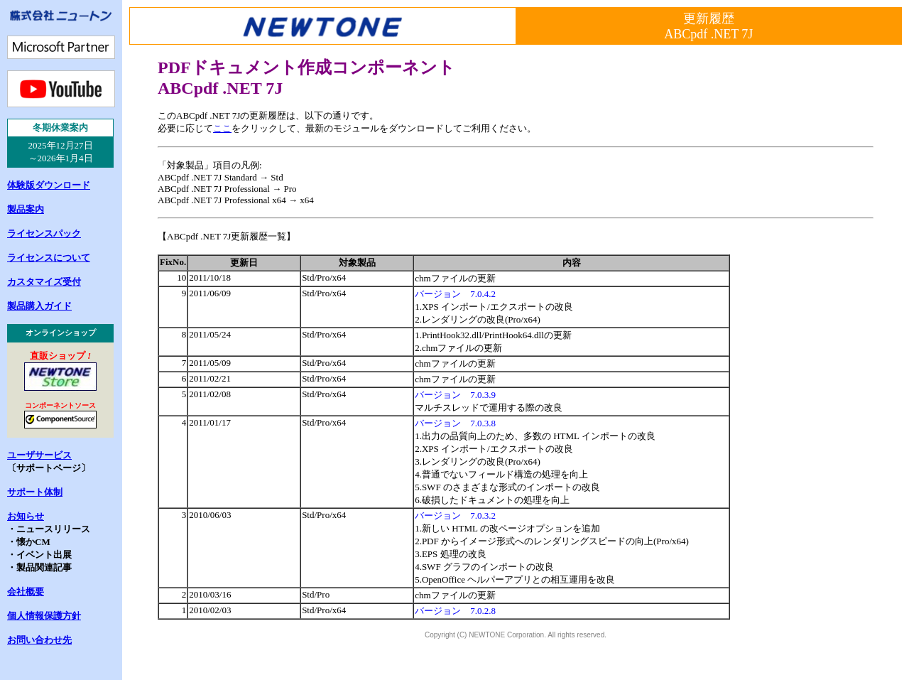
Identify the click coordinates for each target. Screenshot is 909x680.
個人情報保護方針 (44, 615)
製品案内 (25, 209)
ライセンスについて (48, 257)
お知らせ (25, 516)
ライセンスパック (44, 233)
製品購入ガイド (39, 306)
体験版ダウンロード (48, 185)
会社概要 (25, 591)
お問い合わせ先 (39, 640)
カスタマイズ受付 (44, 281)
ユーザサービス (39, 455)
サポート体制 (34, 492)
